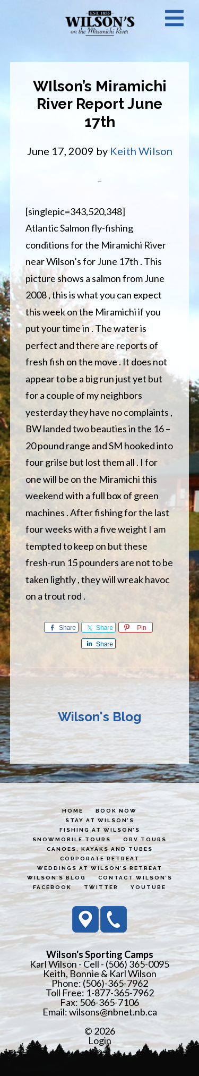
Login (99, 1040)
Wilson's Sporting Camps (100, 23)
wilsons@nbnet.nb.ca (113, 1012)
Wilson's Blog (99, 716)
